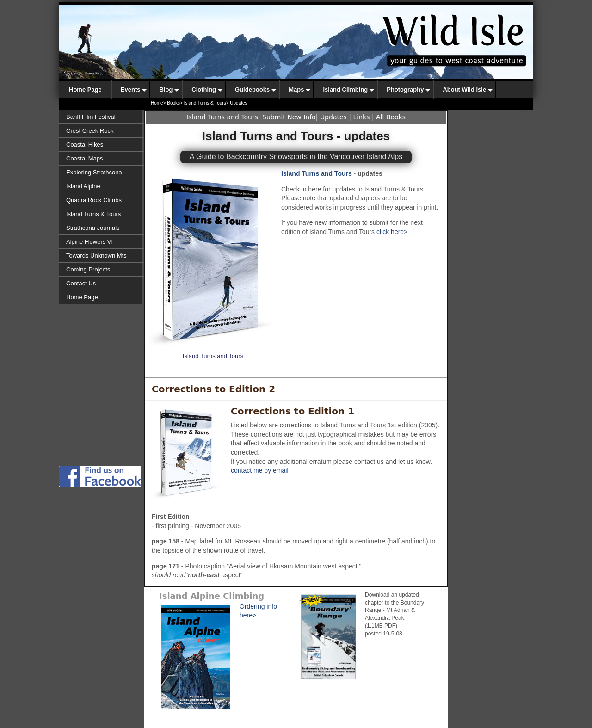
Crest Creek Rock (90, 130)
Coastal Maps (84, 158)
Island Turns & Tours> (206, 102)
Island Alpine (83, 186)
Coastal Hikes (84, 144)
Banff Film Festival (91, 116)
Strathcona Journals (93, 227)
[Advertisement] (101, 424)
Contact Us (81, 283)
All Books (391, 117)
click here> (391, 231)
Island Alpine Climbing (211, 596)
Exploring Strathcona (94, 172)
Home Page (82, 297)
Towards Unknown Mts (96, 255)
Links (361, 117)
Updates (333, 117)
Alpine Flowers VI (89, 241)
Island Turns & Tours (93, 213)
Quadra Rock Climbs (94, 200)
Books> (175, 102)
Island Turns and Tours (222, 117)
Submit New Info (289, 117)
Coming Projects (88, 269)
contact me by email (260, 470)
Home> (158, 102)
